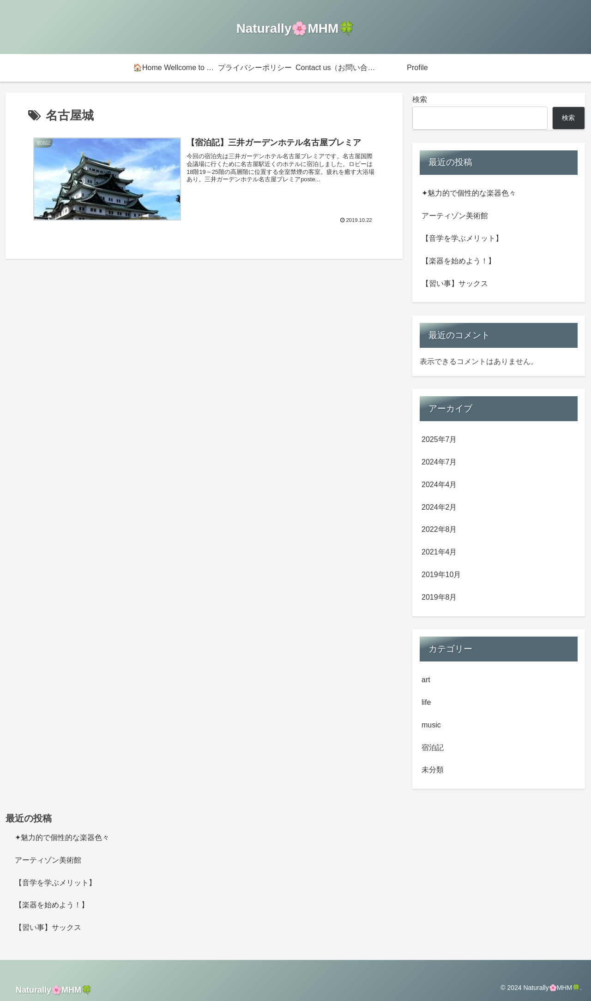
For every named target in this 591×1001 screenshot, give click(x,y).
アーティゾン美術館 (455, 216)
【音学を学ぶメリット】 (462, 238)
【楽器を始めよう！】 (458, 261)
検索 (419, 99)
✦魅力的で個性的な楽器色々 (469, 193)
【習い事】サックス (455, 283)
